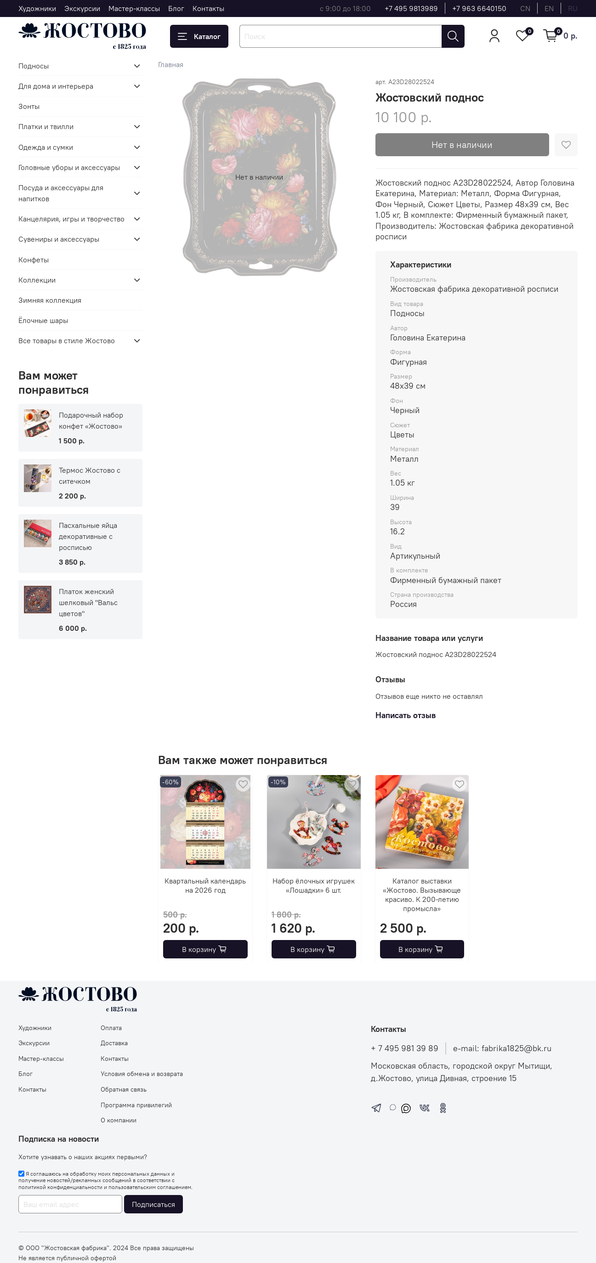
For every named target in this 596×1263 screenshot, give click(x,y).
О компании (118, 1120)
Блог (176, 8)
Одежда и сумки (45, 147)
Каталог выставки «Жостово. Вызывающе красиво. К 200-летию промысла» (422, 894)
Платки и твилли (46, 126)
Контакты (208, 8)
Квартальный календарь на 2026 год (205, 885)
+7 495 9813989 (411, 8)
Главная (170, 64)
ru (573, 8)
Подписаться (153, 1204)
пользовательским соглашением (149, 1187)
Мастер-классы (134, 8)
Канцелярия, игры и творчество (71, 218)
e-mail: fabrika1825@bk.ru (502, 1048)
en (549, 8)
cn (525, 8)
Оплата (111, 1028)
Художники (37, 8)
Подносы (33, 65)
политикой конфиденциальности (60, 1187)
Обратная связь (124, 1089)
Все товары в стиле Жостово (66, 340)
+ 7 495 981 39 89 (404, 1048)
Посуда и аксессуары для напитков (60, 193)
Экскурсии (82, 8)
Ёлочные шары (43, 320)
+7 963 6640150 (479, 8)
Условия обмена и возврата (142, 1074)
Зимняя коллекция (49, 300)
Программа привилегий (136, 1105)
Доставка (114, 1043)
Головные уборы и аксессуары (69, 167)
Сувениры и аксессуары (58, 239)
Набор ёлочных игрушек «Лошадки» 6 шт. (313, 885)
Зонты (29, 106)
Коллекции (37, 279)
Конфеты (33, 259)
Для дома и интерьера (55, 86)
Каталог (199, 36)
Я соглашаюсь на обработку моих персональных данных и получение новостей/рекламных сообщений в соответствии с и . (105, 1180)
